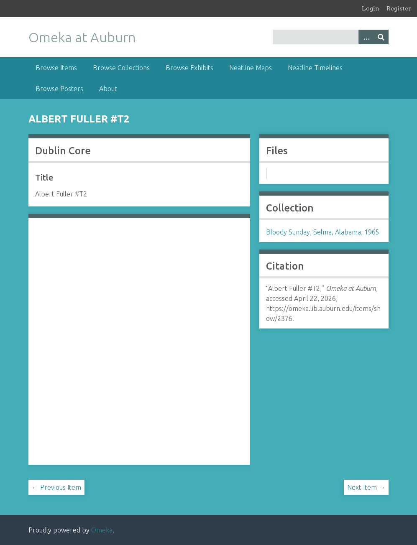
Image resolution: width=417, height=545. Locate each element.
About (108, 88)
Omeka (102, 530)
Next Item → (366, 487)
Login (370, 8)
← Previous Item (56, 487)
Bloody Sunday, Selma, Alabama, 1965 (322, 232)
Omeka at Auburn (82, 37)
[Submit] (381, 37)
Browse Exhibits (189, 67)
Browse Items (56, 67)
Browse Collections (121, 67)
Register (398, 8)
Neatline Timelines (315, 67)
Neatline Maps (250, 67)
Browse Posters (59, 88)
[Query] (331, 37)
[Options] (366, 37)
